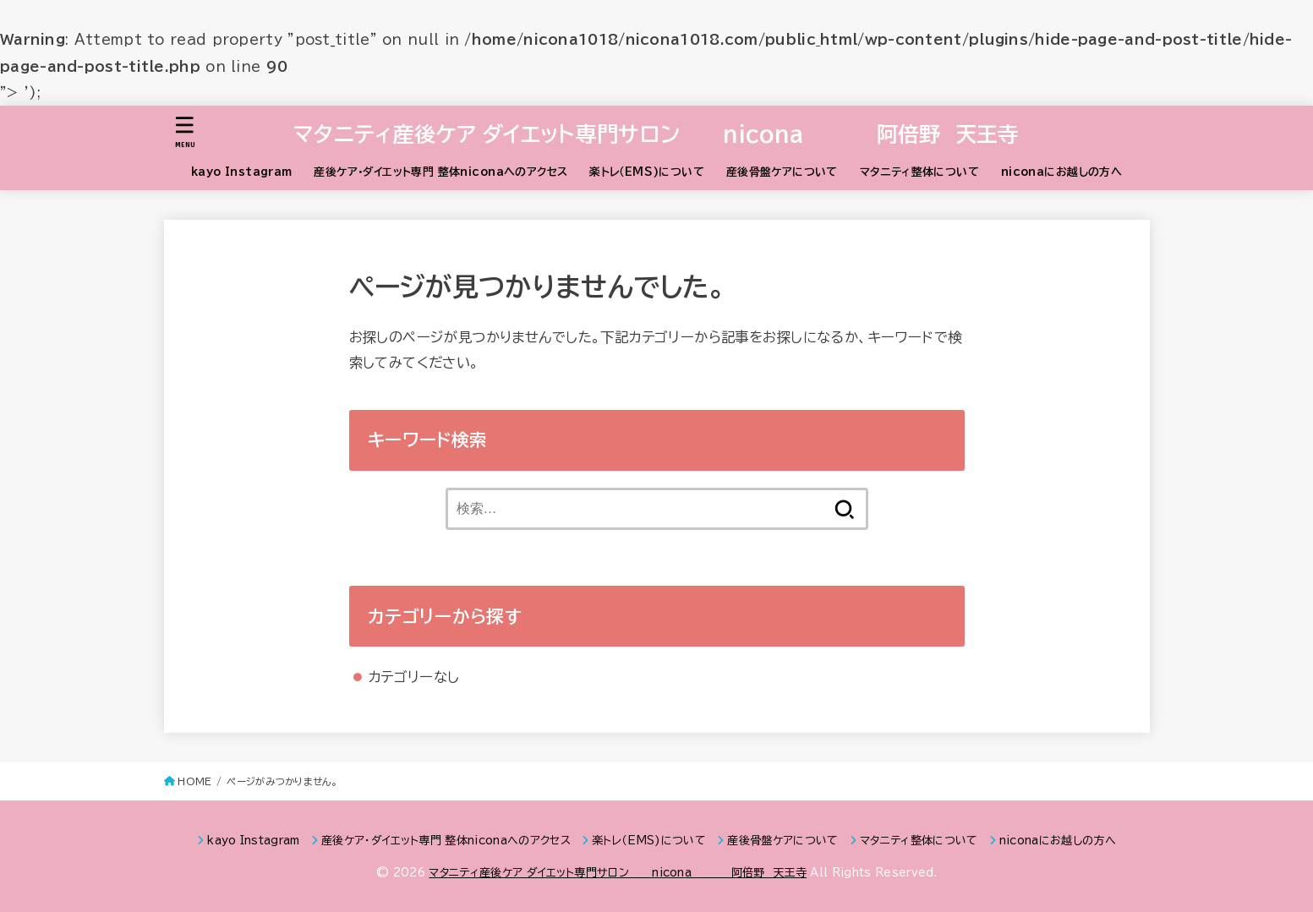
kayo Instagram (242, 172)
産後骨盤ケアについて (782, 172)
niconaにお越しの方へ (1061, 172)
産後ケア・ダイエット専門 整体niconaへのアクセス (440, 172)
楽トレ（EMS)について (646, 172)
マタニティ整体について (920, 172)
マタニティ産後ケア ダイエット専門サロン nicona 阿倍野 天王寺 (656, 134)
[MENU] (184, 132)
